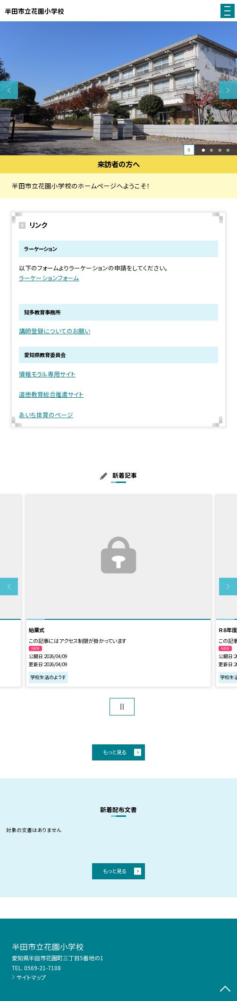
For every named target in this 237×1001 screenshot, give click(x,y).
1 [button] (203, 150)
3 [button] (219, 150)
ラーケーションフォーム (49, 277)
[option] (118, 88)
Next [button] (228, 90)
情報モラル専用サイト (47, 373)
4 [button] (228, 150)
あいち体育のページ (46, 414)
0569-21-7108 (42, 968)
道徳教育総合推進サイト (51, 394)
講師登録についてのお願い (54, 330)
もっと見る (115, 752)
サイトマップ (31, 977)
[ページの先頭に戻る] (225, 989)
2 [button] (211, 150)
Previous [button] (9, 90)
